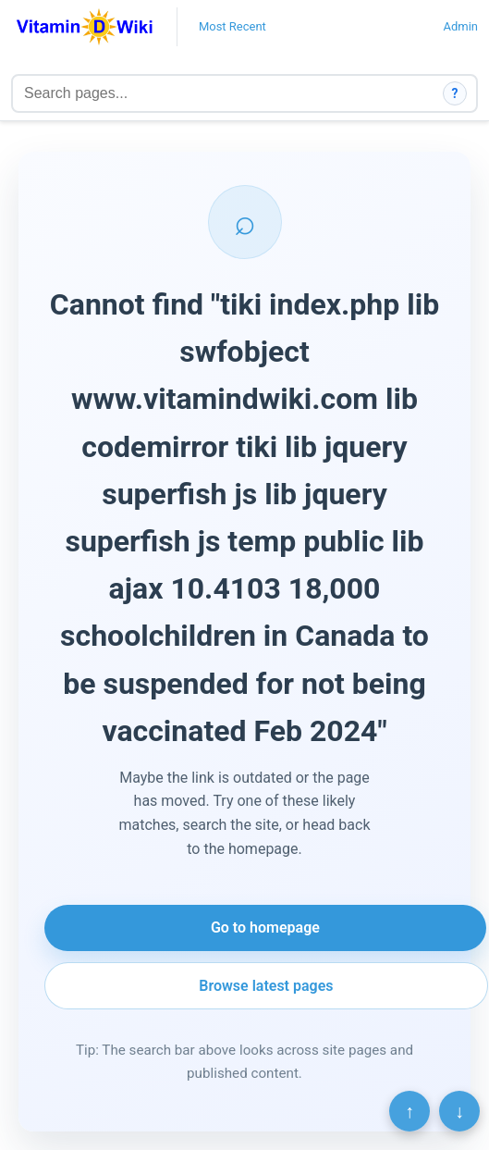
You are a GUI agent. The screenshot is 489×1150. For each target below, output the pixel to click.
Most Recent (232, 26)
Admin (460, 26)
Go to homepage (265, 927)
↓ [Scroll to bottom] (459, 1111)
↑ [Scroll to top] (409, 1111)
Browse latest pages (266, 986)
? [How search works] (455, 93)
